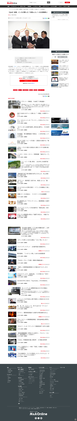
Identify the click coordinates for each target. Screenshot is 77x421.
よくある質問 (21, 382)
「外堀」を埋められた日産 (21, 59)
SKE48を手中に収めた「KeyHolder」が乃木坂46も (32, 281)
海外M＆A (41, 393)
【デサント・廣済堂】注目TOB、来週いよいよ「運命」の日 (32, 181)
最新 (55, 57)
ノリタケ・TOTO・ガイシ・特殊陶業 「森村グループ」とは (33, 155)
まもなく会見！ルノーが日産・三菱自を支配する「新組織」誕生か (33, 141)
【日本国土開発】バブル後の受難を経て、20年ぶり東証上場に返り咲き (35, 228)
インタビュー (31, 373)
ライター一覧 (62, 367)
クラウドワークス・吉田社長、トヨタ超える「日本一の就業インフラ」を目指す (33, 274)
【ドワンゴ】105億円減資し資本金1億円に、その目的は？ (33, 127)
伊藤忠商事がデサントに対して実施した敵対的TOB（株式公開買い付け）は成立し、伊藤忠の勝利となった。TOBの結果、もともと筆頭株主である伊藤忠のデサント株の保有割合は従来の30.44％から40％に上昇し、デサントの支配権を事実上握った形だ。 (35, 106)
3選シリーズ (52, 387)
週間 (60, 57)
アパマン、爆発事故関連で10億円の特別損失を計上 (32, 312)
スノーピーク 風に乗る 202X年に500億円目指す (34, 162)
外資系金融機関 (52, 373)
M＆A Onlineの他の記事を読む (43, 94)
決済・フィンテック (53, 369)
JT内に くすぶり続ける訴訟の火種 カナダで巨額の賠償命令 (33, 148)
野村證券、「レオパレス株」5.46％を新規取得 (31, 253)
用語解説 (20, 381)
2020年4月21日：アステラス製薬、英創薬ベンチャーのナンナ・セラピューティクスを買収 (60, 16)
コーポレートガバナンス (23, 396)
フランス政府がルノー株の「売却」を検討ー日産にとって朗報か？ (32, 347)
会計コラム (21, 399)
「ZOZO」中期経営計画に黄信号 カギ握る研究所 (32, 340)
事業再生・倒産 (42, 378)
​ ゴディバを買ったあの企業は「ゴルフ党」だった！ (32, 240)
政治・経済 (41, 391)
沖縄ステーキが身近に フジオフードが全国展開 (31, 194)
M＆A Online (14, 14)
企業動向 (20, 9)
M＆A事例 (30, 374)
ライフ (60, 6)
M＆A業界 (41, 373)
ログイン (61, 2)
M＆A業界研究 (21, 371)
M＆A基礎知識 (21, 379)
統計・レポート (21, 401)
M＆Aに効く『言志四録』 (54, 381)
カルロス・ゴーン (41, 90)
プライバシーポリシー (32, 407)
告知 (50, 395)
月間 (65, 57)
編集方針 (20, 407)
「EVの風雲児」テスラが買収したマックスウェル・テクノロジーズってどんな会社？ (33, 354)
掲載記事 (50, 407)
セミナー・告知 (66, 6)
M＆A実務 (20, 386)
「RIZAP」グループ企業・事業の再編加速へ (30, 260)
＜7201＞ (15, 66)
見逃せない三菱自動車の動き (21, 60)
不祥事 (40, 379)
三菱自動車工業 (25, 90)
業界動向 (40, 376)
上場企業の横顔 (42, 384)
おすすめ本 (52, 382)
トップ (10, 9)
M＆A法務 (20, 387)
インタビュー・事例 (37, 6)
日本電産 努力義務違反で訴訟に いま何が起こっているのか (33, 134)
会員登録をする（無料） (28, 80)
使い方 (9, 382)
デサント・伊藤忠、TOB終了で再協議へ (33, 101)
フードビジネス (42, 390)
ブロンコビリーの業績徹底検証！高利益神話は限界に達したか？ (33, 320)
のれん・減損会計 (22, 392)
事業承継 (29, 6)
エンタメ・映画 (52, 379)
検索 (48, 2)
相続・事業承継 (31, 369)
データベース (13, 6)
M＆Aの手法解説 (21, 384)
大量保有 (9, 377)
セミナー (51, 397)
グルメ (51, 378)
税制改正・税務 (21, 393)
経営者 (40, 385)
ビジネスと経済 (54, 6)
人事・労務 (21, 398)
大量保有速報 (10, 370)
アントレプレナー (32, 381)
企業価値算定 (21, 395)
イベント (51, 394)
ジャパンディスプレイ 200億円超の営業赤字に (31, 247)
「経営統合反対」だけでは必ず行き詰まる (24, 62)
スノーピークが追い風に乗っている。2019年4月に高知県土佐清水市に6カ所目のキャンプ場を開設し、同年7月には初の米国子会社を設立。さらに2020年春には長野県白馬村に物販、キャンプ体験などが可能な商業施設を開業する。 (35, 166)
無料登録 (67, 2)
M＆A (8, 376)
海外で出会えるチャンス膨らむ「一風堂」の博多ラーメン (33, 114)
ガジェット (52, 390)
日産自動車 (15, 90)
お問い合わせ (55, 407)
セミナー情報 (51, 392)
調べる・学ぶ (22, 6)
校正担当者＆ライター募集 (44, 407)
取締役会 (35, 90)
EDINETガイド (52, 372)
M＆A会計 (20, 390)
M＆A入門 (20, 377)
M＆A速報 (9, 369)
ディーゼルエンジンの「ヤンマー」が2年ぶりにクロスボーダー (32, 121)
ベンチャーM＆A (31, 380)
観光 (40, 387)
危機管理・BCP (42, 382)
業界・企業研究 (21, 369)
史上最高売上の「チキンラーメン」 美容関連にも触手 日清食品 (33, 201)
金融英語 (51, 385)
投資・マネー (52, 375)
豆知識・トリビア (53, 384)
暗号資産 (51, 376)
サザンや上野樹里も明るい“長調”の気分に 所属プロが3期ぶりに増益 (33, 215)
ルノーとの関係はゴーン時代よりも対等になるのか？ (26, 58)
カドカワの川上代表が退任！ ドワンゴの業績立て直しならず (33, 188)
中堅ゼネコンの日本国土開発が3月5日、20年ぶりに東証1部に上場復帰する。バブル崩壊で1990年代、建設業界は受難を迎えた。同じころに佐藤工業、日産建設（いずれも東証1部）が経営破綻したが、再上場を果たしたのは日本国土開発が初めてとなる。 (35, 232)
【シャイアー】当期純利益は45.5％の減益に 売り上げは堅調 (35, 288)
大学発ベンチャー (32, 378)
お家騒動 (40, 381)
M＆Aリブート (21, 375)
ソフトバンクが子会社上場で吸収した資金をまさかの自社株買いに (33, 299)
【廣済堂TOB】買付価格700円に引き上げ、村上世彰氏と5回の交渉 (32, 174)
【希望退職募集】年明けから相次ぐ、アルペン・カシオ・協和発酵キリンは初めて (33, 333)
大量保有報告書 (42, 370)
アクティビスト (42, 369)
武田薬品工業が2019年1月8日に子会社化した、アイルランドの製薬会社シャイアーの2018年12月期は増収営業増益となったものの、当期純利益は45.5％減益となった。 (35, 292)
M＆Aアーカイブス (22, 372)
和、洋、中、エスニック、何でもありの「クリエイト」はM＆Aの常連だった (32, 306)
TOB (8, 379)
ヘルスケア (41, 388)
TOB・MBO (41, 372)
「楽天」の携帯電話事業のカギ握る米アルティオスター (32, 267)
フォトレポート (52, 370)
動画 (19, 374)
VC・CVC (30, 383)
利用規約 (37, 407)
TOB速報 (9, 372)
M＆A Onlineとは (25, 407)
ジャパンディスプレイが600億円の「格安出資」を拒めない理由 (33, 208)
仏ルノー (20, 90)
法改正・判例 (21, 389)
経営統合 (31, 90)
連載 (19, 403)
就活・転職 (52, 388)
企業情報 (9, 380)
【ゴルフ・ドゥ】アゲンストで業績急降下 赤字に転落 (34, 326)
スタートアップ (46, 6)
